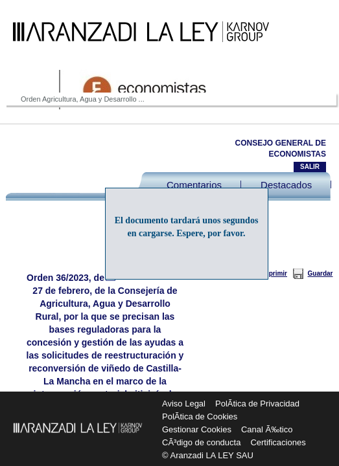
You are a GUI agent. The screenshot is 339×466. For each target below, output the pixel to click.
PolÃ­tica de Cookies (199, 416)
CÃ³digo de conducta (201, 442)
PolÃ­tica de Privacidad (257, 403)
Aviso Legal (183, 403)
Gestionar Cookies (196, 429)
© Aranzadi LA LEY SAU (207, 455)
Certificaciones (277, 442)
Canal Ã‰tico (266, 429)
